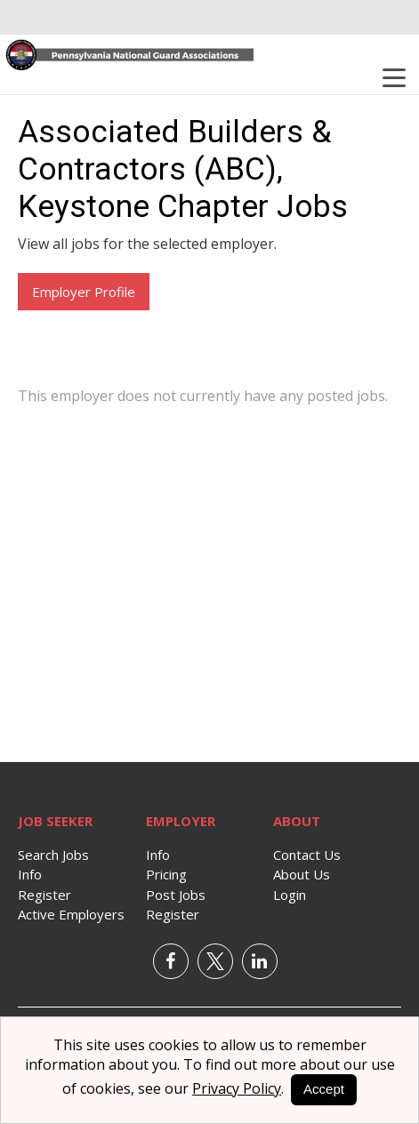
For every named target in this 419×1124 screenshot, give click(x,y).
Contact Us (307, 854)
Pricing (166, 874)
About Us (301, 874)
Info (30, 874)
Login (289, 894)
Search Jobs (53, 854)
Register (44, 894)
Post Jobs (175, 894)
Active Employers (71, 914)
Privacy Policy (236, 1088)
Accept (323, 1088)
